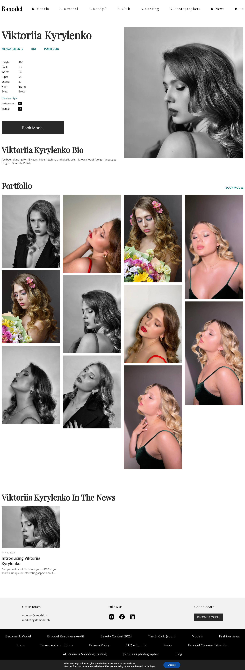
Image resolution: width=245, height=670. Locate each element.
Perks (167, 645)
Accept (171, 664)
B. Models (40, 9)
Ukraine (6, 98)
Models (197, 636)
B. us (239, 9)
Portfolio (51, 49)
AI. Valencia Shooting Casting (85, 654)
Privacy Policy (99, 645)
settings (150, 666)
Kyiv (15, 98)
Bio (33, 49)
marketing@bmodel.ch (36, 620)
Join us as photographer (141, 654)
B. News (218, 9)
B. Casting (150, 9)
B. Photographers (185, 9)
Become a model (208, 617)
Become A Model (18, 636)
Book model (32, 127)
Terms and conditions (56, 645)
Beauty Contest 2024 (116, 636)
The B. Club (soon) (161, 636)
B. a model (68, 9)
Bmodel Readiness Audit (65, 636)
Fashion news (229, 636)
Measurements (12, 49)
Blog (178, 654)
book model (234, 187)
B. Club (123, 9)
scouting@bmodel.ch (35, 615)
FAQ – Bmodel (136, 645)
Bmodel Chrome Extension (208, 645)
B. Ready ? (98, 9)
